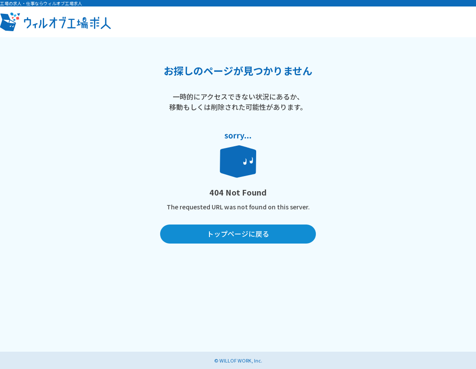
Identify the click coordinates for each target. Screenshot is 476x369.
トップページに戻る (238, 233)
